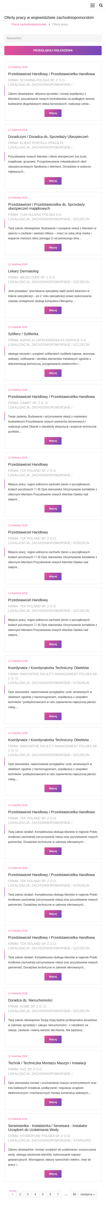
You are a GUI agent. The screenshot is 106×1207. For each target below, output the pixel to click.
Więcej (53, 113)
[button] (101, 5)
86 (74, 1194)
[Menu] (92, 5)
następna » (87, 1194)
